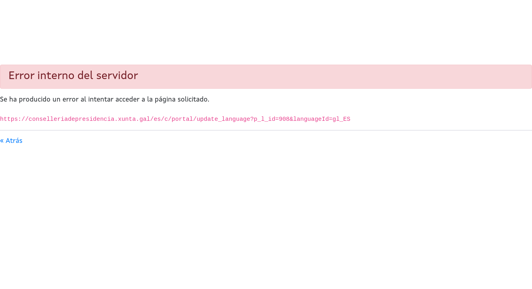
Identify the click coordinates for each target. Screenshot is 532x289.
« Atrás (11, 141)
